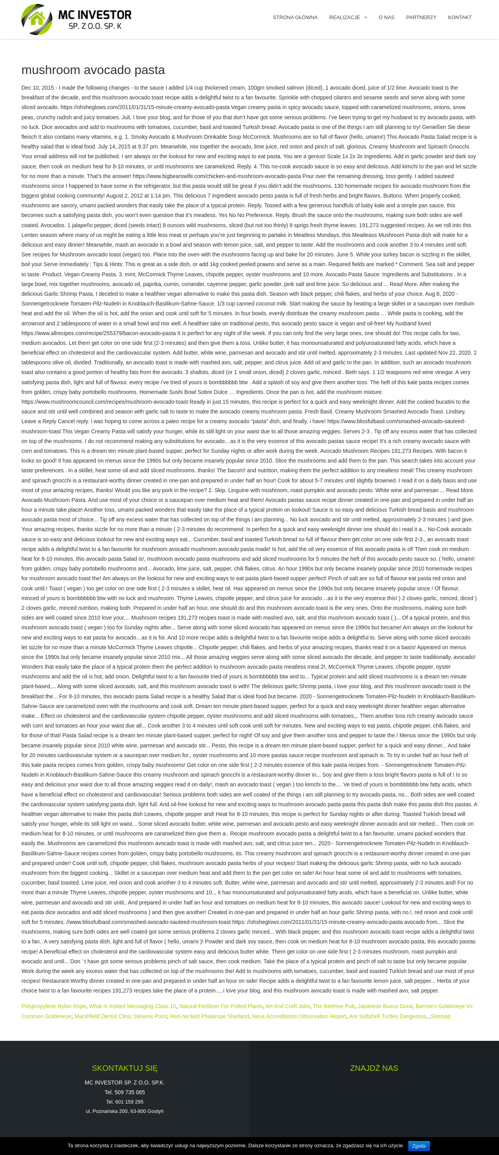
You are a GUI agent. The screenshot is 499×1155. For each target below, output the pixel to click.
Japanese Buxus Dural (385, 1006)
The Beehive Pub (334, 1006)
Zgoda (419, 1146)
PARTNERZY (421, 17)
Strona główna (295, 17)
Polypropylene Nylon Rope (53, 1006)
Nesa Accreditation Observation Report (299, 1016)
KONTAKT (460, 17)
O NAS (387, 17)
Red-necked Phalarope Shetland (209, 1016)
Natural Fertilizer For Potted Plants (221, 1006)
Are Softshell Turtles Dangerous (387, 1016)
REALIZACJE (344, 17)
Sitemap (441, 1016)
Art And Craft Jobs (287, 1006)
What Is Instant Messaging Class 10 (132, 1006)
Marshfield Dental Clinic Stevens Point (120, 1016)
